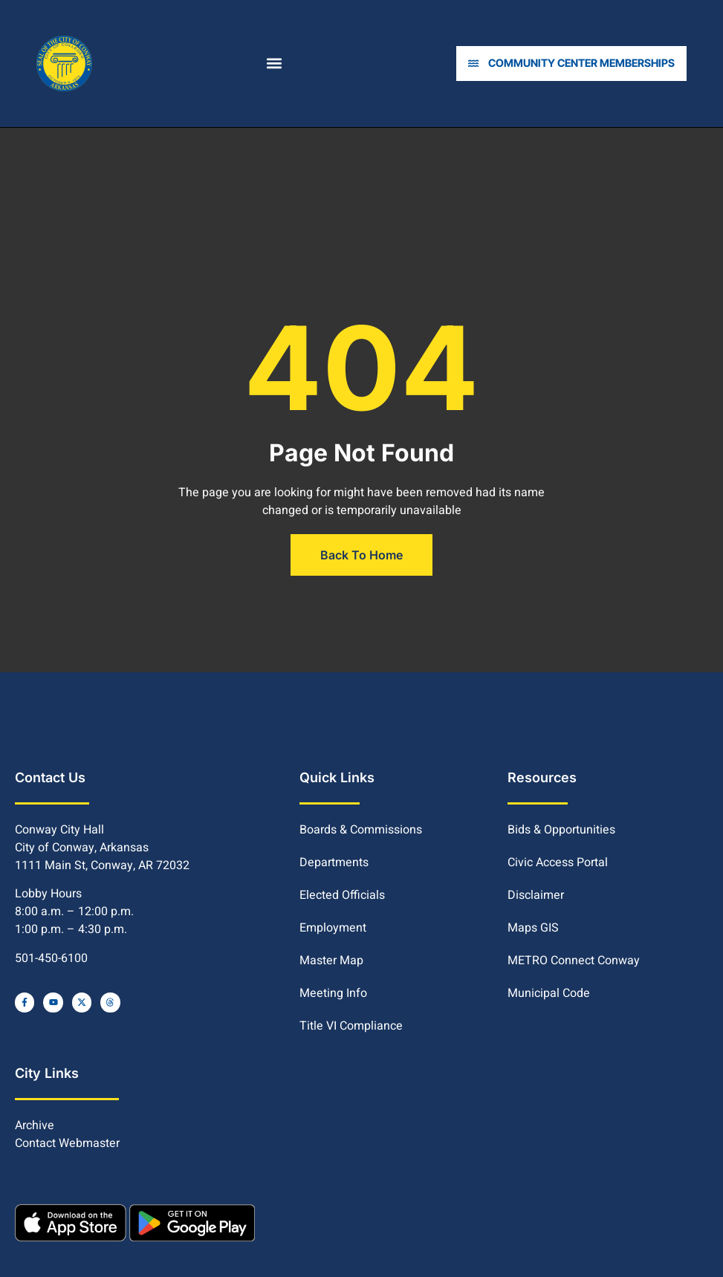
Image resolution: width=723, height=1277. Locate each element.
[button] (277, 63)
